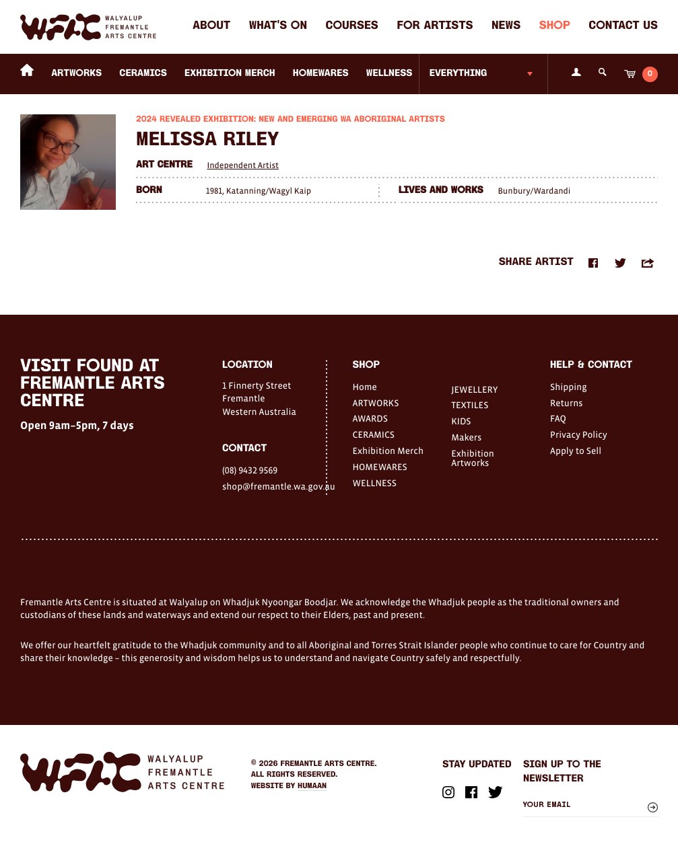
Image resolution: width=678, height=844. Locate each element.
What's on (278, 26)
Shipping (568, 386)
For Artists (435, 26)
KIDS (461, 421)
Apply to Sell (575, 450)
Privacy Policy (578, 434)
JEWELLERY (474, 389)
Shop (554, 26)
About (211, 26)
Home (365, 386)
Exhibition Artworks (472, 458)
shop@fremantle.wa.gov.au (274, 486)
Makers (466, 437)
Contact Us (623, 26)
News (505, 26)
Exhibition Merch (229, 74)
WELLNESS (389, 74)
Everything (458, 74)
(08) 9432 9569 (249, 470)
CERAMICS (143, 74)
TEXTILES (469, 404)
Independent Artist (243, 165)
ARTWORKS (76, 74)
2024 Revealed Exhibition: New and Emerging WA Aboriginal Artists (290, 120)
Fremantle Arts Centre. (329, 764)
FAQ (558, 418)
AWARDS (370, 418)
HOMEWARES (321, 74)
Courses (352, 26)
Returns (566, 402)
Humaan (312, 786)
